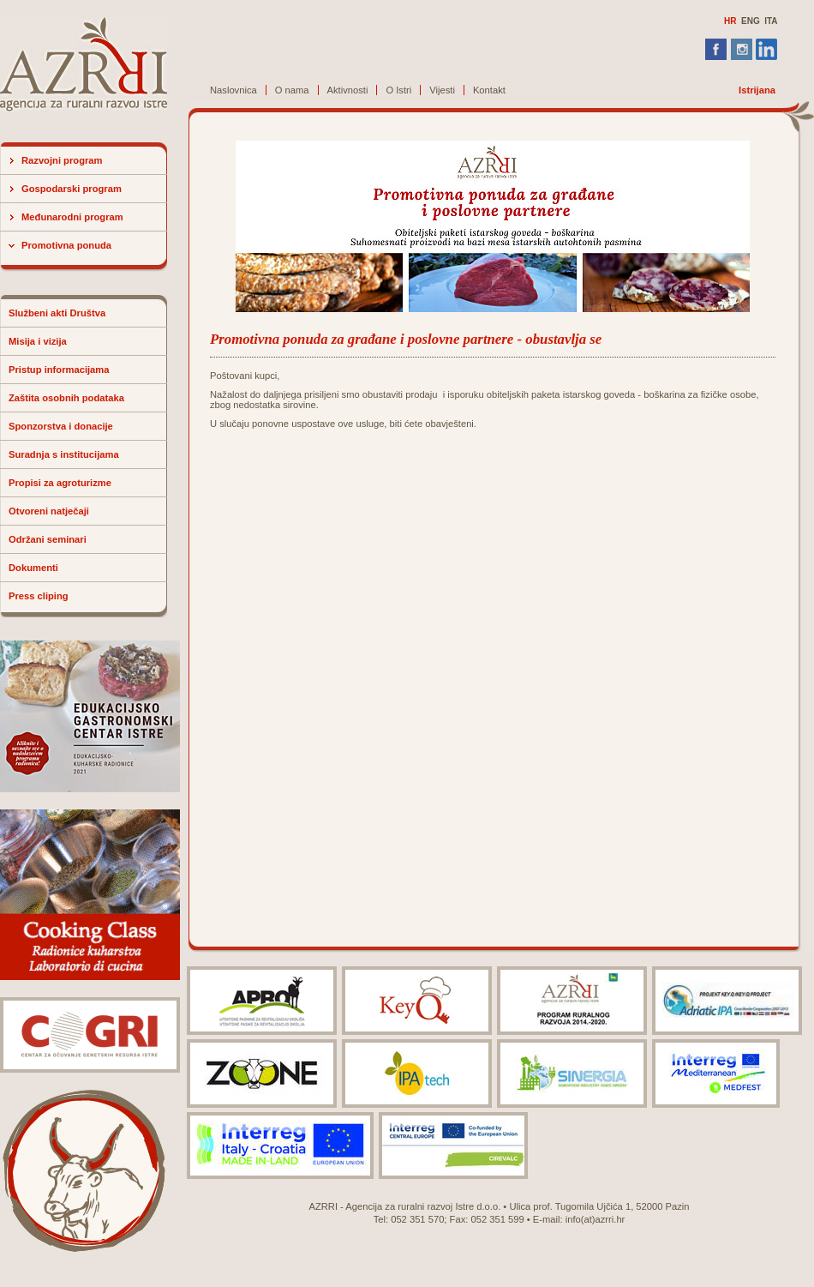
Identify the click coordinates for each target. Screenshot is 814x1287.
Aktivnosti (347, 90)
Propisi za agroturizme (60, 483)
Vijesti (442, 90)
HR (730, 21)
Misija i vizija (38, 341)
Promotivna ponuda (66, 245)
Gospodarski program (71, 188)
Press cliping (39, 596)
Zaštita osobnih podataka (66, 398)
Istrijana (757, 90)
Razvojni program (62, 160)
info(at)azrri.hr (595, 1219)
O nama (292, 90)
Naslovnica (233, 90)
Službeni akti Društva (57, 313)
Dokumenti (33, 567)
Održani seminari (48, 539)
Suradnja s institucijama (64, 454)
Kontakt (489, 90)
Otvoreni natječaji (49, 511)
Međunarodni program (72, 217)
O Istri (398, 90)
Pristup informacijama (59, 369)
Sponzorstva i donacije (61, 426)
